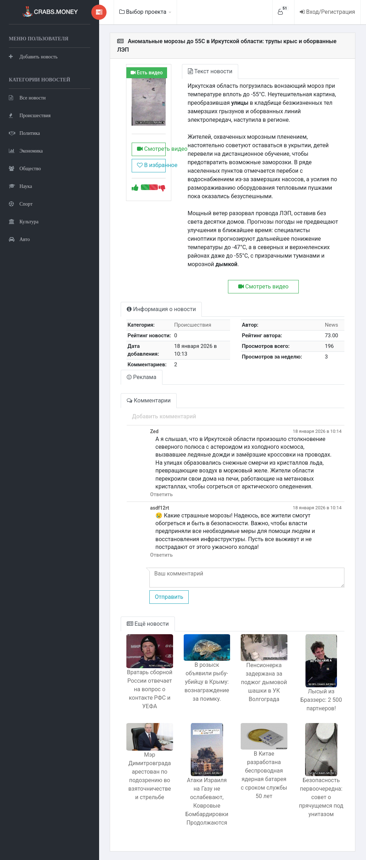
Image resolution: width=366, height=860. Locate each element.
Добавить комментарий (164, 416)
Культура (24, 221)
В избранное (151, 165)
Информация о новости (161, 309)
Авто (19, 239)
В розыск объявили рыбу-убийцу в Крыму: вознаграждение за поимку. (206, 681)
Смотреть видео (151, 148)
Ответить (161, 495)
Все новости (27, 97)
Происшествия (30, 115)
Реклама (141, 377)
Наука (20, 186)
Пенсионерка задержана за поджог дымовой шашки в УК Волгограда (264, 682)
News (331, 325)
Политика (24, 133)
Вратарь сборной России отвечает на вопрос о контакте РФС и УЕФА (149, 689)
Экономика (26, 150)
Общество (25, 168)
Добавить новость (33, 56)
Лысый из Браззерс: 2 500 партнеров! (321, 700)
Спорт (21, 203)
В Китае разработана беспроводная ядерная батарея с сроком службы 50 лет (264, 774)
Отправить (169, 597)
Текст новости (210, 71)
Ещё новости (148, 623)
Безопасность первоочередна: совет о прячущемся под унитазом (321, 797)
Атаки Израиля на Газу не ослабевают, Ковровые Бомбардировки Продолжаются (206, 801)
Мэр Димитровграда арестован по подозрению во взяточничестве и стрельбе (149, 776)
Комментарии (149, 400)
